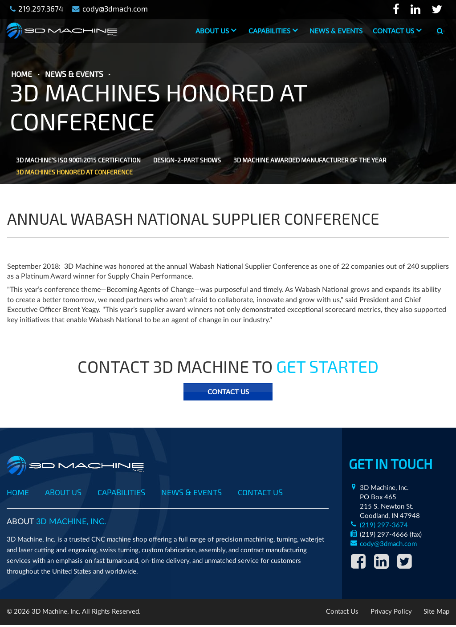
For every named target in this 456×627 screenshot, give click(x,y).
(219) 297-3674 (383, 525)
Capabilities (269, 31)
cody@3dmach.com (387, 544)
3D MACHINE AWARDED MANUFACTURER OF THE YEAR (310, 161)
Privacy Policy (391, 614)
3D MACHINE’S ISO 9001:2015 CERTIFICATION (78, 161)
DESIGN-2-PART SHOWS (187, 161)
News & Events (335, 31)
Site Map (436, 614)
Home (18, 493)
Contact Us (393, 31)
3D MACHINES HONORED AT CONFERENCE (74, 173)
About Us (211, 31)
